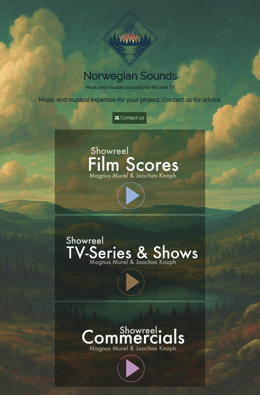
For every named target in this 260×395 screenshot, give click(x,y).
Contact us (129, 118)
